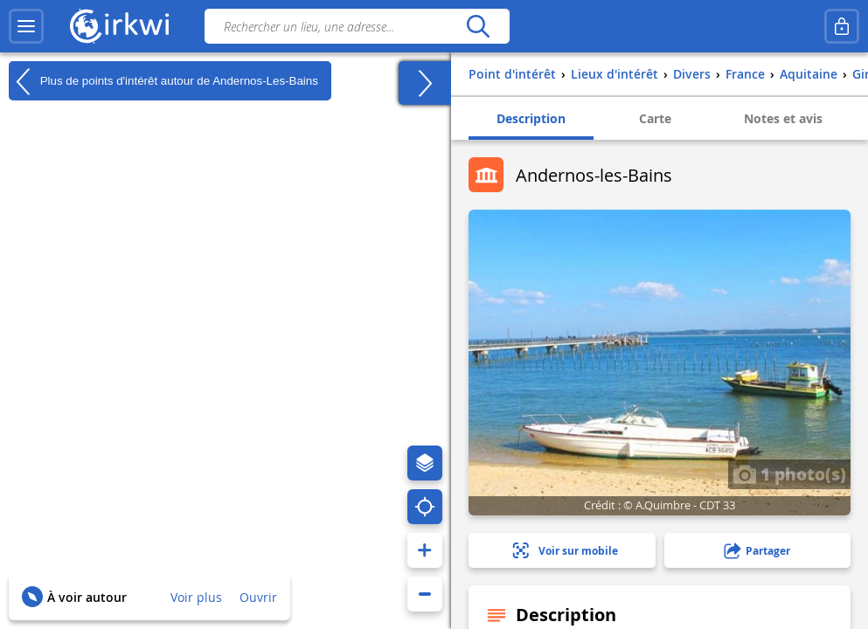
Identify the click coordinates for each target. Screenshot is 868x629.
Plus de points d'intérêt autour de (163, 81)
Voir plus (196, 597)
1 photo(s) (789, 473)
